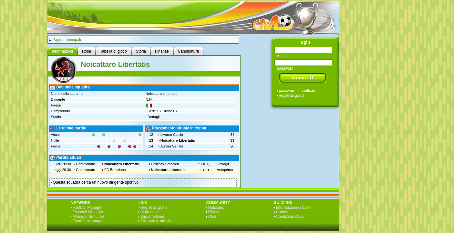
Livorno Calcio (171, 135)
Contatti (282, 212)
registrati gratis (291, 95)
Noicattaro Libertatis (177, 140)
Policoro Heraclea (165, 164)
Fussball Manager (88, 212)
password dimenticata (297, 90)
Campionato (85, 164)
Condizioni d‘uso (290, 216)
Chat (212, 216)
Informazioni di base (293, 207)
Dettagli (154, 117)
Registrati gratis (153, 207)
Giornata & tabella (155, 221)
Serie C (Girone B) (162, 111)
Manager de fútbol (88, 216)
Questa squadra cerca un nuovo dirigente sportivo (96, 182)
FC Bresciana (115, 170)
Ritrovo (214, 212)
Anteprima (225, 170)
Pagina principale (67, 39)
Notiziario (216, 207)
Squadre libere (153, 216)
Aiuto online (150, 212)
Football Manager (88, 207)
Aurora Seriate (171, 146)
